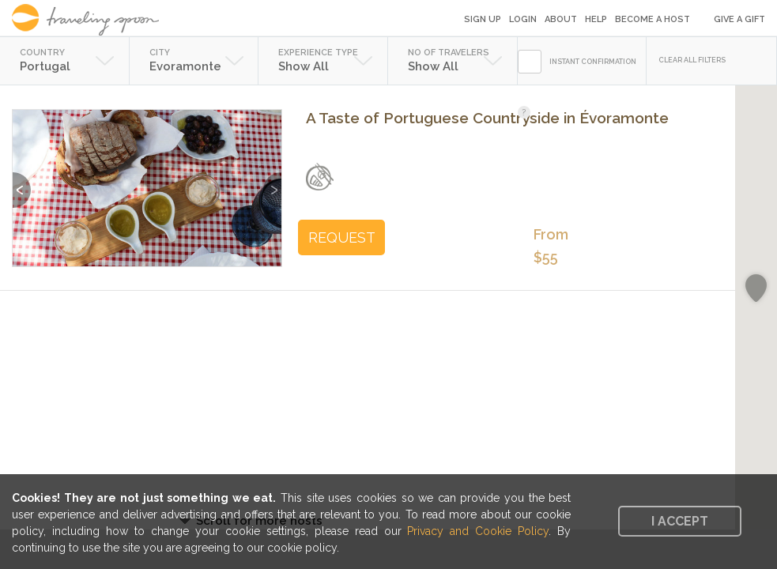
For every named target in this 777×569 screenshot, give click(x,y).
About (561, 19)
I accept (679, 521)
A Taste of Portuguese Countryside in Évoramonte (487, 117)
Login (523, 19)
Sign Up (482, 19)
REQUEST (341, 237)
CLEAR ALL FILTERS (692, 60)
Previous (22, 182)
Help (596, 19)
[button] (756, 288)
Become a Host (652, 19)
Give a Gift (739, 19)
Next (272, 182)
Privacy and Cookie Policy (478, 531)
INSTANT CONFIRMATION (592, 62)
